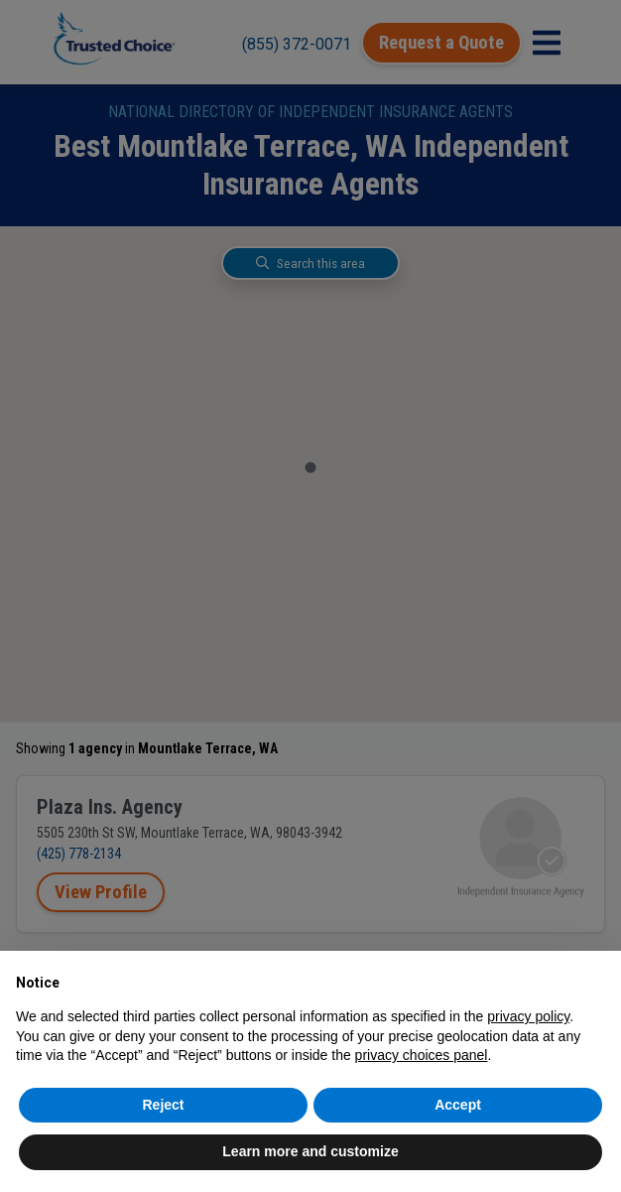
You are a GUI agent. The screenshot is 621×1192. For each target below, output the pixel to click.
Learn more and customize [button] (310, 1151)
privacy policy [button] (528, 1016)
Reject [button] (163, 1105)
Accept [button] (458, 1105)
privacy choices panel (421, 1055)
